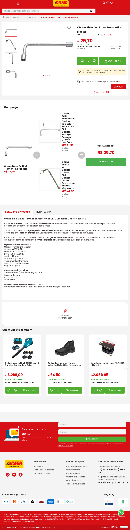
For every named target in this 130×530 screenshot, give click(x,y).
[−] (82, 61)
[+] (94, 61)
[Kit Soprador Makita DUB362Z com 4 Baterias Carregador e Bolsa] (22, 365)
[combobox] (48, 11)
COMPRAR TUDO (106, 162)
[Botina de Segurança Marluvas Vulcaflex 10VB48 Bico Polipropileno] (65, 365)
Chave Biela (33, 17)
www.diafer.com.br (49, 527)
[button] (62, 27)
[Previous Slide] (4, 367)
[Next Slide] (126, 367)
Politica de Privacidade (65, 446)
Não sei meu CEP (101, 92)
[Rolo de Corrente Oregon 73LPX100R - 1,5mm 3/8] (108, 365)
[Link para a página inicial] (4, 17)
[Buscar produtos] (91, 11)
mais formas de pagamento (115, 47)
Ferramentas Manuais (16, 17)
